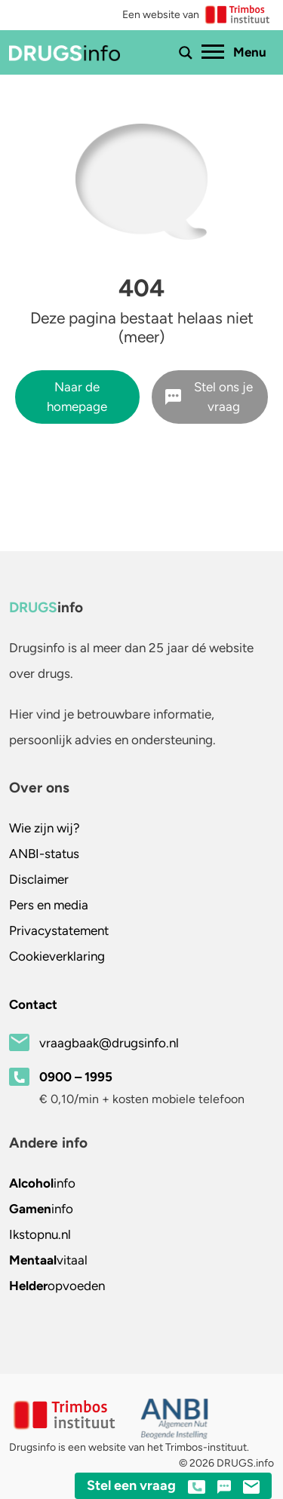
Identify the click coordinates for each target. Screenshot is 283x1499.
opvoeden (57, 1285)
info (42, 1183)
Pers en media (48, 904)
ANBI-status (44, 853)
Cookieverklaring (57, 956)
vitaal (48, 1260)
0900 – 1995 (75, 1076)
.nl (40, 1234)
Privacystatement (59, 930)
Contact (33, 1004)
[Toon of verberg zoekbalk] (185, 52)
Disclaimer (39, 879)
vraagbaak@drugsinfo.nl (109, 1042)
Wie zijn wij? (44, 827)
